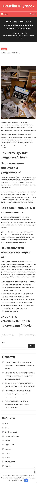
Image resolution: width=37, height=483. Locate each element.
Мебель (7, 441)
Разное (4, 49)
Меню (4, 14)
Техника (7, 466)
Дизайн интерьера (11, 432)
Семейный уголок (18, 6)
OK (26, 480)
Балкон (7, 424)
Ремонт (7, 458)
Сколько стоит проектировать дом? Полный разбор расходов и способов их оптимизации (19, 384)
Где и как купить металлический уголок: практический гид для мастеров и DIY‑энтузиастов (18, 394)
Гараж (7, 428)
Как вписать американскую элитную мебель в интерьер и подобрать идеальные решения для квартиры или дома (19, 376)
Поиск (33, 14)
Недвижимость (10, 445)
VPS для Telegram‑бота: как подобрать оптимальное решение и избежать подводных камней (20, 365)
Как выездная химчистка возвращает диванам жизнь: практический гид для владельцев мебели (17, 404)
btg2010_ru (16, 53)
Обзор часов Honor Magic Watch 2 (28, 335)
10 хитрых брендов (9, 335)
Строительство (10, 462)
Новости (8, 449)
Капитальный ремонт (12, 436)
